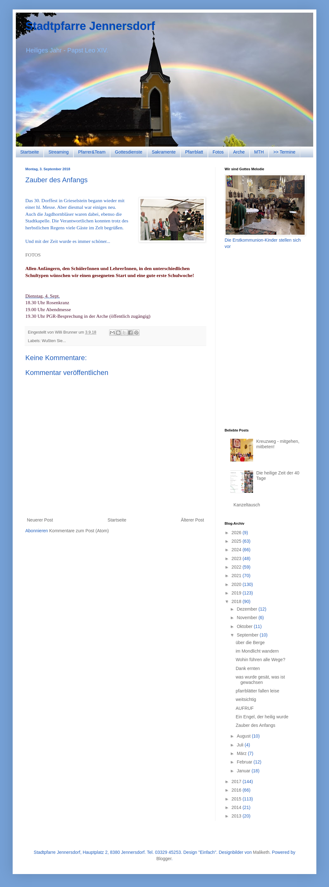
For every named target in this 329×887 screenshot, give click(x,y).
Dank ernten (248, 668)
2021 (237, 575)
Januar (244, 770)
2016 (237, 790)
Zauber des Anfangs (255, 725)
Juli (241, 744)
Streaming (58, 151)
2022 (237, 567)
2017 (237, 781)
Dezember (247, 609)
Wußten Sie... (54, 341)
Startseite (29, 151)
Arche (239, 151)
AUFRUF (245, 708)
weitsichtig (246, 699)
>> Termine (284, 151)
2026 (237, 532)
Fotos (218, 151)
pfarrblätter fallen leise (257, 690)
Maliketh (261, 852)
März (242, 753)
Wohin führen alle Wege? (260, 659)
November (247, 617)
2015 (237, 798)
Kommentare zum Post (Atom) (79, 530)
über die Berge (250, 642)
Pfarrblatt (194, 151)
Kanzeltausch (246, 504)
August (244, 736)
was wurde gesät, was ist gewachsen (260, 679)
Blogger (163, 858)
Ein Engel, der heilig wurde (262, 716)
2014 (237, 807)
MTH (259, 151)
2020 (237, 584)
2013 (237, 815)
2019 (237, 592)
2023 (237, 558)
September (248, 634)
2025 (237, 541)
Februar (245, 761)
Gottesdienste (128, 151)
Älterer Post (192, 519)
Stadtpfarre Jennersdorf (90, 26)
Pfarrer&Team (91, 151)
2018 (237, 601)
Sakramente (164, 151)
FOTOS (32, 254)
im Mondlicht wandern (257, 651)
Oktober (245, 626)
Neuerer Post (40, 519)
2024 (237, 549)
